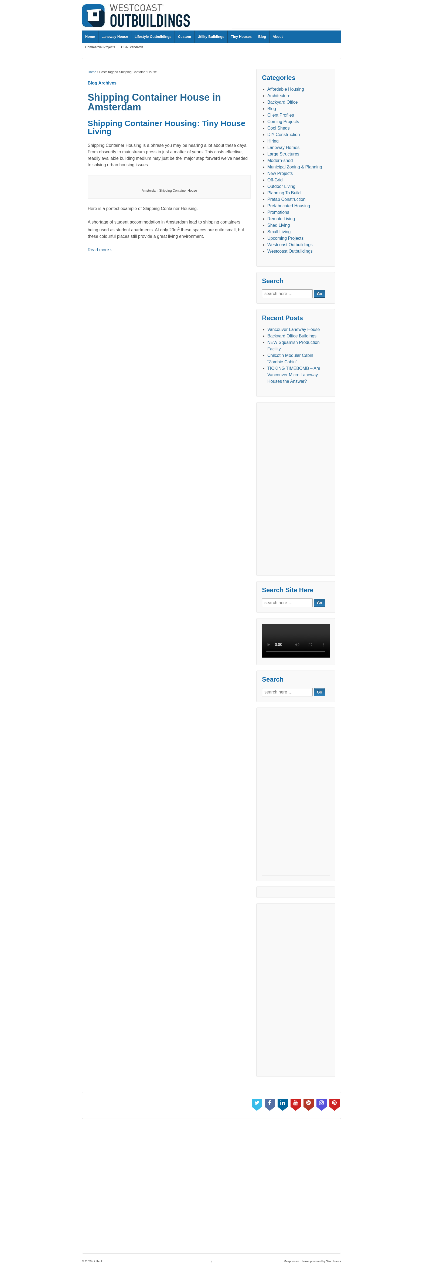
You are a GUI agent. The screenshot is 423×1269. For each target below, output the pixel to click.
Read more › (100, 250)
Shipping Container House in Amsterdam (154, 102)
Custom (184, 37)
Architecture (278, 95)
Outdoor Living (281, 186)
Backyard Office (282, 102)
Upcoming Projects (285, 238)
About (278, 37)
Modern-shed (280, 160)
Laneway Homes (283, 147)
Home (90, 37)
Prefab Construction (286, 199)
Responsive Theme (296, 1261)
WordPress (333, 1261)
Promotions (278, 212)
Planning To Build (284, 193)
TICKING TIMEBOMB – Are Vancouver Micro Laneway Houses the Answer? (293, 375)
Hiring (273, 141)
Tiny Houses (241, 37)
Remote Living (281, 218)
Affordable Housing (285, 89)
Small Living (279, 231)
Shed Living (278, 225)
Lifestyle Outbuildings (153, 37)
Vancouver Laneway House (293, 329)
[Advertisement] (286, 16)
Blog (262, 37)
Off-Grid (275, 180)
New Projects (280, 173)
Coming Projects (283, 121)
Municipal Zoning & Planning (294, 167)
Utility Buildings (210, 37)
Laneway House (114, 37)
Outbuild (98, 1261)
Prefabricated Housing (288, 206)
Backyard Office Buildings (291, 336)
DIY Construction (283, 134)
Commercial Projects (100, 47)
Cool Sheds (278, 128)
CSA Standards (132, 47)
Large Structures (283, 154)
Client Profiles (280, 115)
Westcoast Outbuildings (290, 244)
